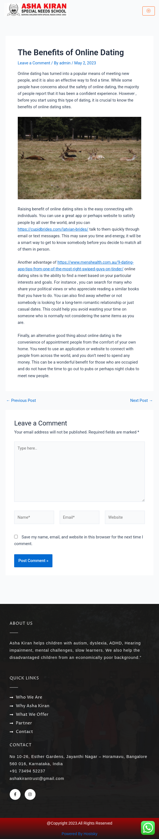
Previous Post (21, 401)
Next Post (141, 401)
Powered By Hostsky (79, 834)
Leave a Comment (34, 63)
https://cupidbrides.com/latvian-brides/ (53, 229)
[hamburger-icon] (148, 11)
